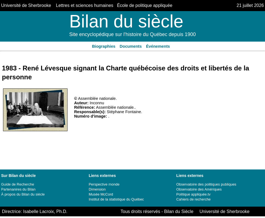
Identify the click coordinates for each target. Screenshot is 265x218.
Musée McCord (101, 194)
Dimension (97, 189)
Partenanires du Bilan (18, 189)
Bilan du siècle (126, 21)
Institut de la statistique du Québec (116, 199)
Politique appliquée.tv (193, 194)
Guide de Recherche (17, 184)
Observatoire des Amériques (199, 189)
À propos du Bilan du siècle (23, 194)
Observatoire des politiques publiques (206, 184)
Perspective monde (104, 184)
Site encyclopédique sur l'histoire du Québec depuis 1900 (132, 34)
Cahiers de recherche (193, 199)
